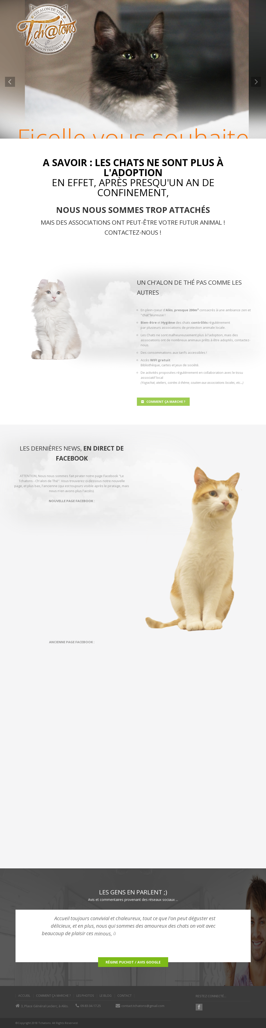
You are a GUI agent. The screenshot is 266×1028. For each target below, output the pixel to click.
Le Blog (106, 995)
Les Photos (85, 995)
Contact (124, 995)
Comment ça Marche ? (53, 995)
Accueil (24, 995)
